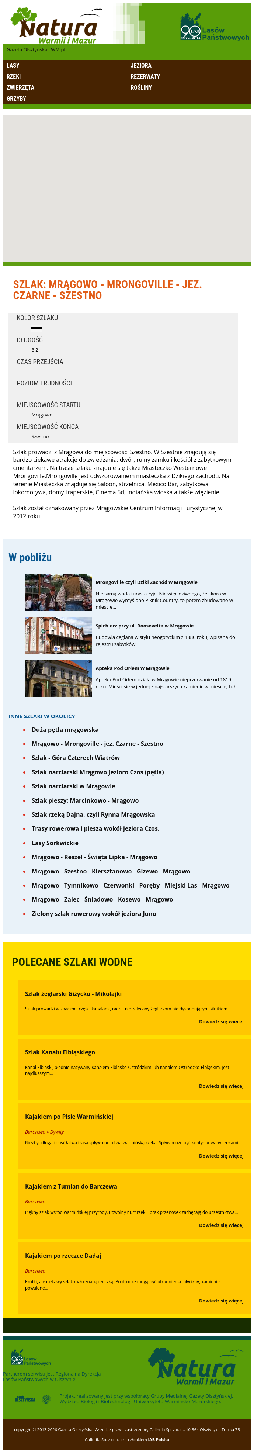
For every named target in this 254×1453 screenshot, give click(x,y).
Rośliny (141, 87)
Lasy (13, 65)
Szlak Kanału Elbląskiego (60, 1052)
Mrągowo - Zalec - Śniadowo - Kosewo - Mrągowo (102, 899)
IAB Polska (158, 1439)
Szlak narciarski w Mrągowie (73, 786)
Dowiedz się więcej (221, 1021)
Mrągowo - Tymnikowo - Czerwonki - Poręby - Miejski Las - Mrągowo (131, 885)
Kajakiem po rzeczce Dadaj (63, 1256)
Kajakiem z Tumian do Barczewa (71, 1186)
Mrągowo (41, 414)
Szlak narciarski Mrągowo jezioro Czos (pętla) (98, 772)
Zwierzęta (20, 87)
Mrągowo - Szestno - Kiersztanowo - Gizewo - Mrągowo (111, 871)
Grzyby (16, 98)
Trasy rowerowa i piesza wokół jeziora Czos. (95, 828)
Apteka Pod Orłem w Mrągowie (132, 668)
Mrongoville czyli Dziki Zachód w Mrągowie (146, 582)
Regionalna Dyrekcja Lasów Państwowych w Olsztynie (52, 1376)
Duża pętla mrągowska (65, 730)
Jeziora (141, 65)
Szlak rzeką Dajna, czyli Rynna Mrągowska (93, 814)
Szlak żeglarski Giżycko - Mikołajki (73, 994)
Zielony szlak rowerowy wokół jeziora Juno (94, 914)
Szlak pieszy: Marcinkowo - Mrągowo (85, 800)
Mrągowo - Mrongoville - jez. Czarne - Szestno (97, 744)
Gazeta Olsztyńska (27, 49)
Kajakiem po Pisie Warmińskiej (69, 1117)
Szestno (40, 436)
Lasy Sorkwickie (55, 843)
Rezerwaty (145, 76)
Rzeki (14, 76)
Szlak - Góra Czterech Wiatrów (76, 758)
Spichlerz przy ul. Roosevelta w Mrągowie (144, 625)
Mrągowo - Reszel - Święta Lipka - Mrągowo (94, 857)
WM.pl (58, 49)
